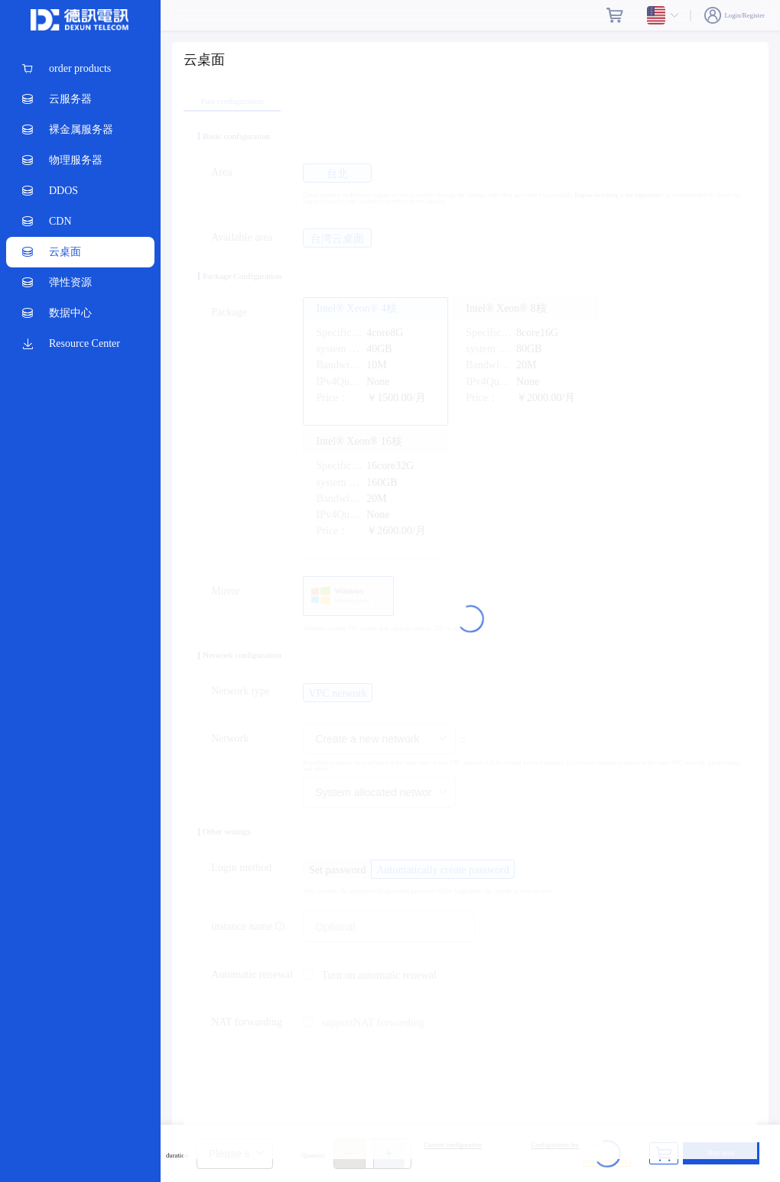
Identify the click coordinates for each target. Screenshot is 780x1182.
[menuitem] (80, 68)
